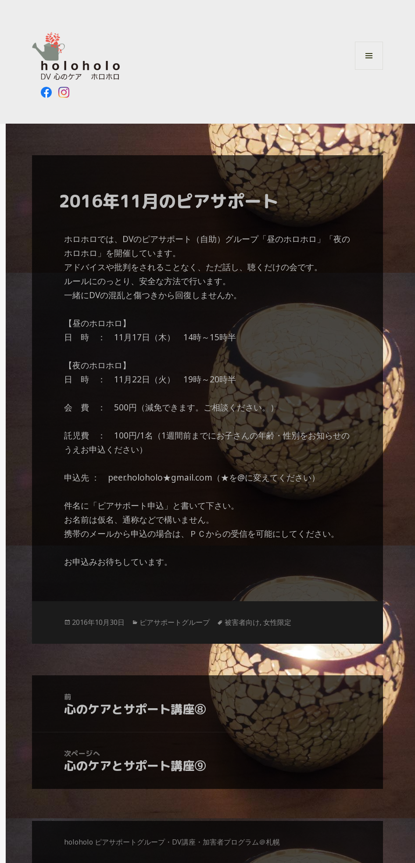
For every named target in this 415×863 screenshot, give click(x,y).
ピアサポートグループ (175, 622)
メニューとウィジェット (368, 69)
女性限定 (277, 622)
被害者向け (242, 622)
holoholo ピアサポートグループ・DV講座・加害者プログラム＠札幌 (172, 842)
